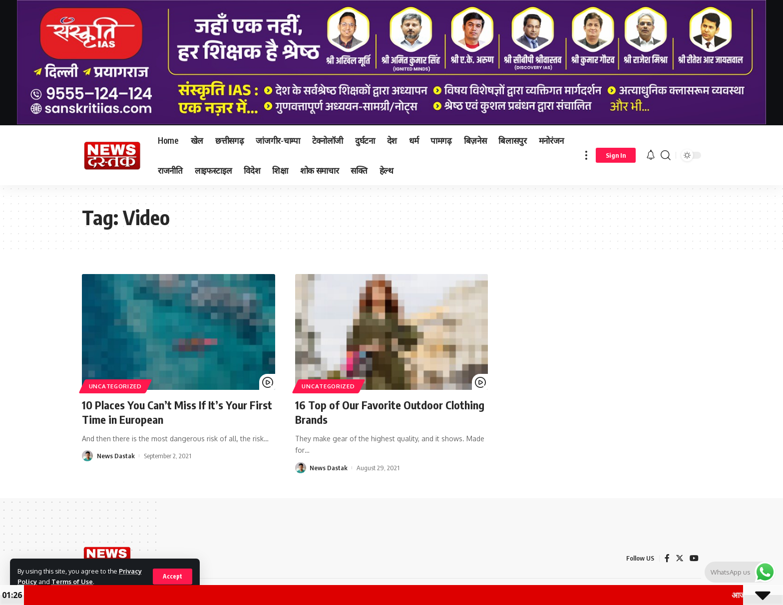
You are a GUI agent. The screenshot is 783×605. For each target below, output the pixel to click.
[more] (586, 155)
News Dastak (116, 456)
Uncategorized (115, 386)
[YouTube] (694, 558)
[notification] (651, 155)
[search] (666, 155)
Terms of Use (72, 582)
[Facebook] (667, 558)
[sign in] (616, 155)
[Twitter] (679, 558)
